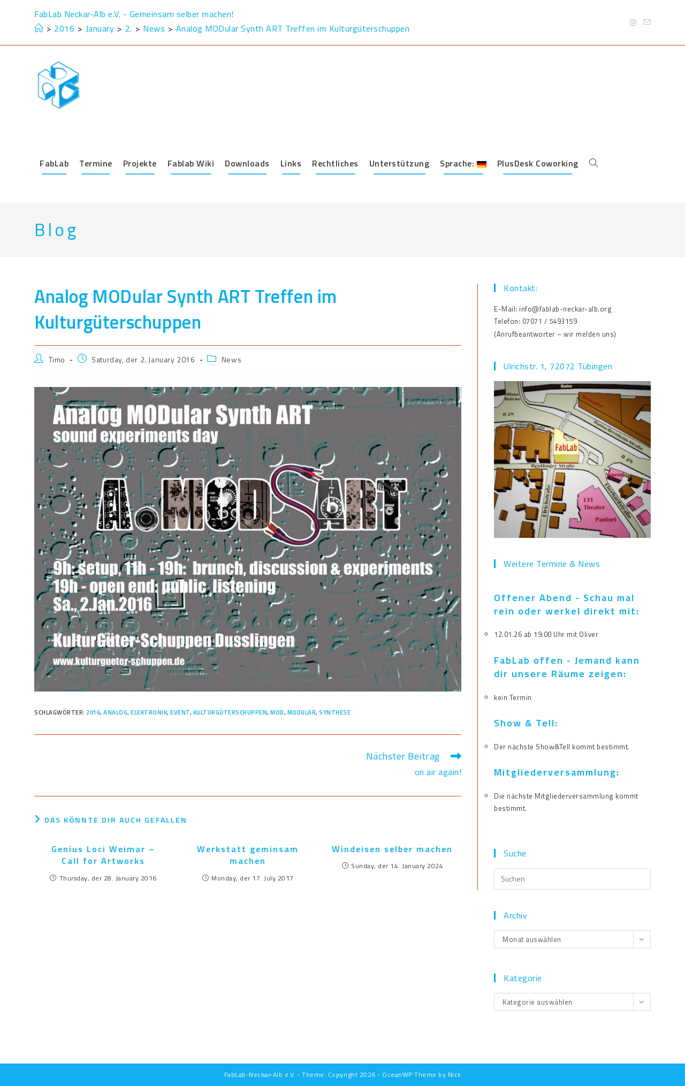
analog (115, 712)
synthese (335, 712)
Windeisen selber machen (392, 849)
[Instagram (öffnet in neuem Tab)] (633, 22)
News (231, 359)
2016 (93, 712)
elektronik (149, 712)
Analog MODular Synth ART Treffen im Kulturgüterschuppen (293, 28)
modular (301, 712)
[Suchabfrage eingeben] (572, 879)
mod (277, 712)
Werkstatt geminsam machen (248, 855)
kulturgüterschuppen (230, 712)
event (180, 712)
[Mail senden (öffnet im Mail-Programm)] (645, 22)
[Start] (38, 28)
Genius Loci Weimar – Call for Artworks (103, 855)
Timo (57, 359)
